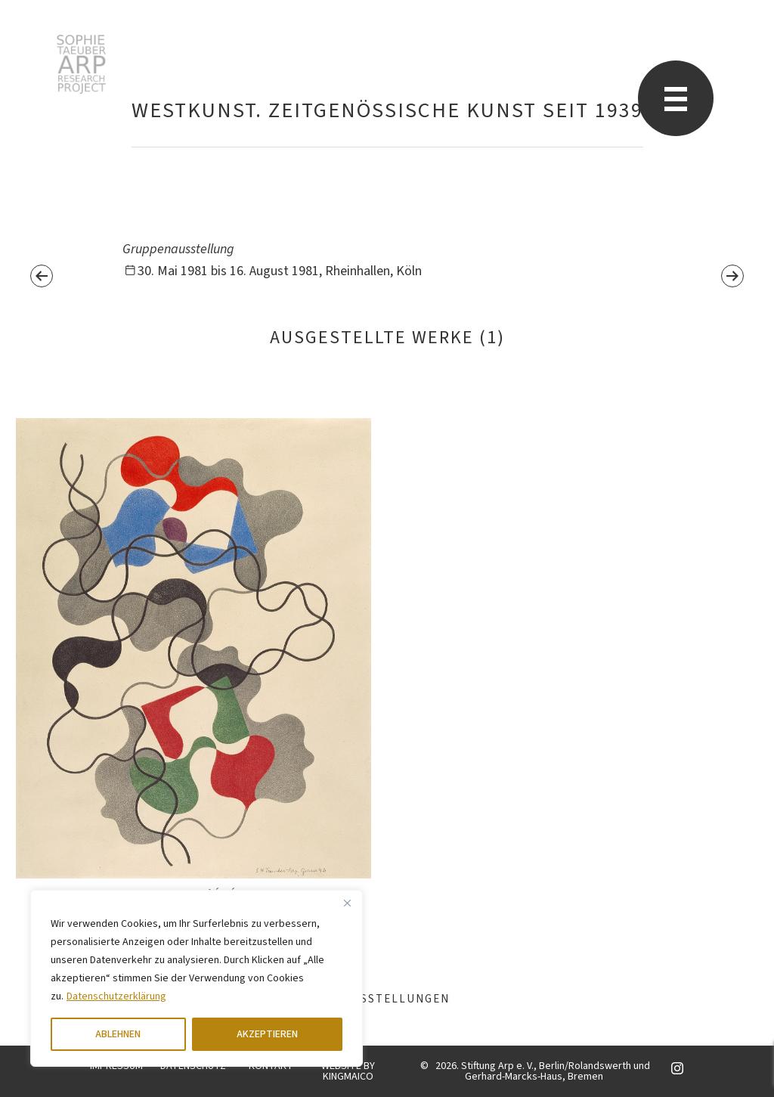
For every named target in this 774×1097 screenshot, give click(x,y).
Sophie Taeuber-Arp (81, 64)
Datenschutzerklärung (116, 996)
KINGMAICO (348, 1076)
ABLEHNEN (118, 1034)
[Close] (347, 903)
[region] (196, 978)
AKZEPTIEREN (267, 1034)
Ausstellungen (387, 999)
